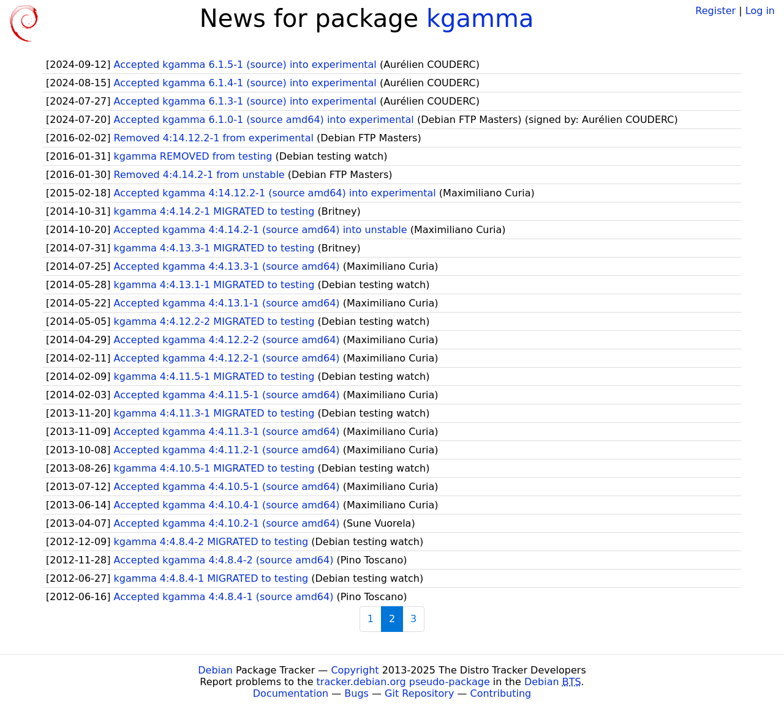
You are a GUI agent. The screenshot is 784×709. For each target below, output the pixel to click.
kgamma (480, 18)
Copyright (355, 670)
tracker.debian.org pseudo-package (403, 682)
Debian (215, 670)
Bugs (356, 693)
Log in (760, 11)
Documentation (290, 693)
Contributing (501, 693)
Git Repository (419, 693)
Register (715, 11)
